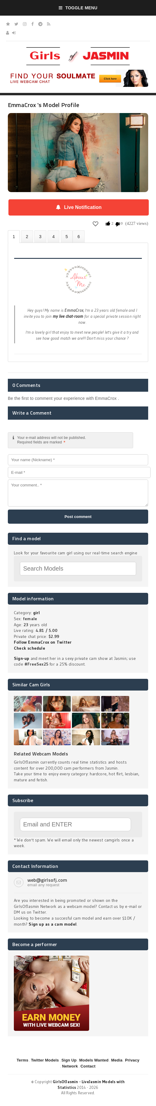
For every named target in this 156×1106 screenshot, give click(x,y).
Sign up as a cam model (52, 924)
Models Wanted (93, 1060)
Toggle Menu (78, 7)
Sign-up (21, 658)
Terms (22, 1060)
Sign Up (68, 1060)
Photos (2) (27, 236)
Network (70, 1066)
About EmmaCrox (14, 236)
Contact (87, 1066)
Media (117, 1060)
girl (36, 612)
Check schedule (29, 648)
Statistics (54, 236)
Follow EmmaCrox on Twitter (42, 642)
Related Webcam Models (41, 753)
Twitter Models (45, 1060)
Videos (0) (40, 236)
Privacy (132, 1060)
